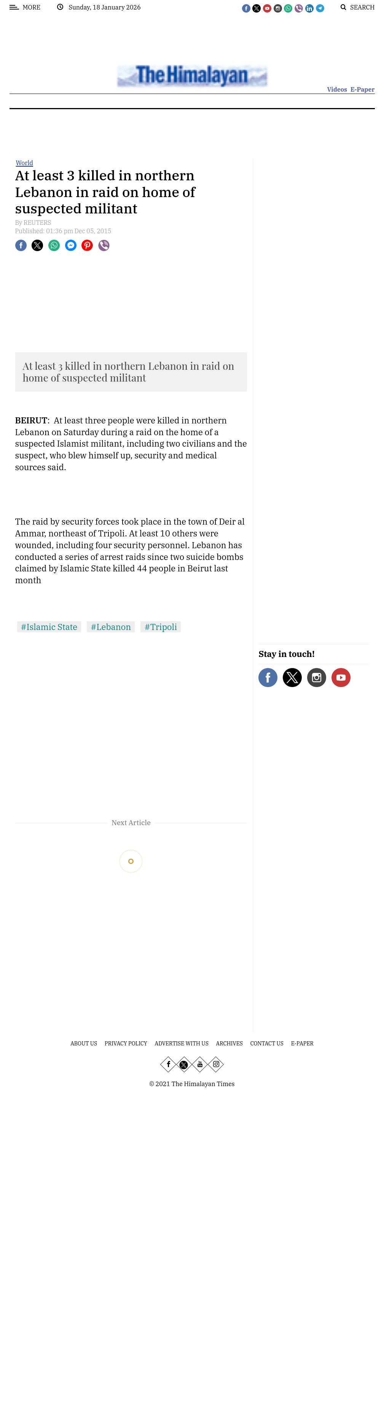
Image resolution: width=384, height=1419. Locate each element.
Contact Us (267, 1043)
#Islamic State (49, 626)
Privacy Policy (126, 1043)
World (24, 163)
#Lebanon (111, 626)
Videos (337, 89)
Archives (229, 1043)
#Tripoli (160, 626)
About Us (83, 1043)
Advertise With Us (182, 1043)
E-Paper (363, 89)
